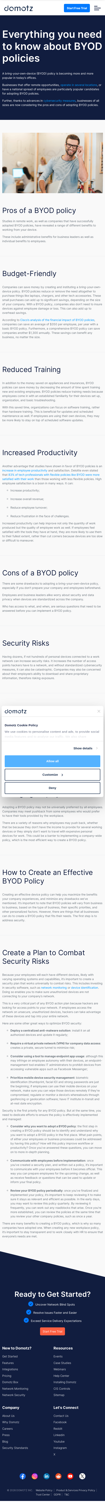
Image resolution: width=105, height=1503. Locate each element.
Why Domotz (10, 1422)
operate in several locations (78, 85)
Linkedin (59, 1435)
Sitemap (59, 1395)
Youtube (59, 1441)
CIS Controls (62, 1388)
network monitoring (54, 987)
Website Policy (44, 1490)
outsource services (43, 737)
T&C (66, 1494)
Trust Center (43, 1494)
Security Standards (15, 1448)
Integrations (10, 1369)
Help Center (61, 1376)
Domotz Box (10, 1382)
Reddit (58, 1429)
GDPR (57, 1494)
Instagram (60, 1448)
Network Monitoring (15, 1388)
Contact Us (61, 1416)
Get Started (10, 1356)
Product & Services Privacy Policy (75, 1490)
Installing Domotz (65, 1382)
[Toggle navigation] (97, 8)
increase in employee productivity (24, 470)
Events (58, 1356)
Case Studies (62, 1363)
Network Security (13, 1395)
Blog (5, 1441)
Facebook (60, 1422)
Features (8, 1363)
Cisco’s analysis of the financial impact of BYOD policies (57, 320)
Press (6, 1435)
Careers (7, 1429)
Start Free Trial (77, 8)
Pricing (6, 1376)
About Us (8, 1416)
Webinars (60, 1369)
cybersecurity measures (60, 101)
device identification (84, 987)
